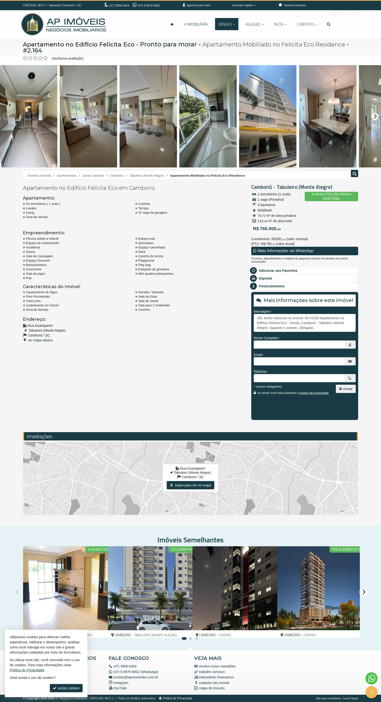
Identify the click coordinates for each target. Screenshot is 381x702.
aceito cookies (66, 688)
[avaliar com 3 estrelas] (35, 58)
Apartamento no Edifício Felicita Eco (80, 44)
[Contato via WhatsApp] (371, 678)
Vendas (226, 24)
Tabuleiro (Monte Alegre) (304, 187)
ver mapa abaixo (40, 340)
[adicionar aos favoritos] (99, 630)
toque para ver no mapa (190, 485)
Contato (306, 24)
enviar (346, 389)
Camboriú (261, 187)
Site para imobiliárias (328, 698)
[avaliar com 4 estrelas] (40, 58)
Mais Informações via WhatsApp (283, 251)
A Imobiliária (196, 24)
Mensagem (262, 311)
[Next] (375, 116)
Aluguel (255, 24)
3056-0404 (119, 5)
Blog (280, 24)
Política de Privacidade (177, 698)
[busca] (328, 24)
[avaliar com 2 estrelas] (30, 58)
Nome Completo (266, 338)
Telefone (260, 372)
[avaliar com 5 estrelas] (45, 58)
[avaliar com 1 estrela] (25, 58)
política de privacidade (314, 393)
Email (258, 355)
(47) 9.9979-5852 (149, 5)
